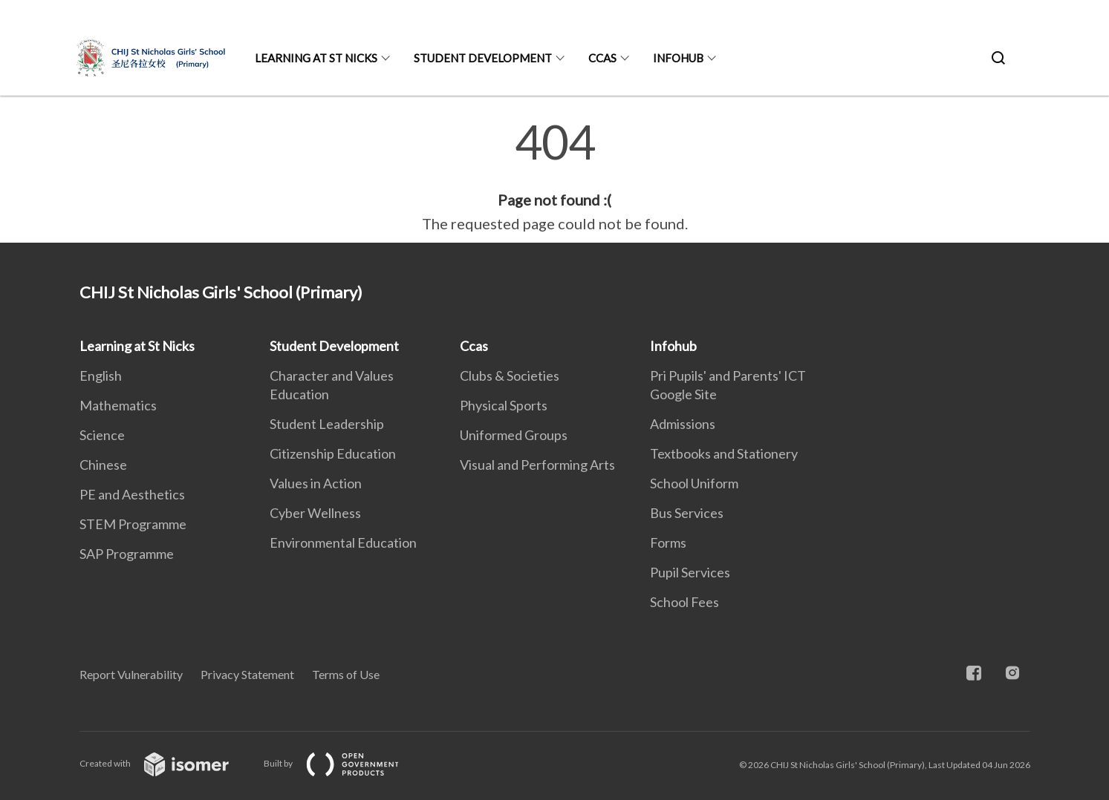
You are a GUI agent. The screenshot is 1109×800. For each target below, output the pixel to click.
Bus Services (686, 513)
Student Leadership (327, 424)
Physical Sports (503, 405)
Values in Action (316, 483)
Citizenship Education (333, 453)
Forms (668, 542)
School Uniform (694, 483)
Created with (166, 763)
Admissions (682, 424)
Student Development (483, 58)
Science (102, 435)
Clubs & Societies (509, 375)
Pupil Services (690, 572)
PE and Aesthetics (132, 494)
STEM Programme (132, 524)
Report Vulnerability (131, 674)
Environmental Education (343, 542)
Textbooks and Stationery (724, 453)
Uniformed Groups (513, 435)
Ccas (602, 58)
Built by (343, 763)
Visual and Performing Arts (537, 464)
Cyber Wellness (315, 513)
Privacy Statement (247, 674)
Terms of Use (346, 674)
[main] (554, 176)
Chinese (103, 464)
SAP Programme (126, 553)
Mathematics (118, 405)
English (100, 375)
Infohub (678, 58)
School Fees (684, 602)
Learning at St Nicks (316, 58)
